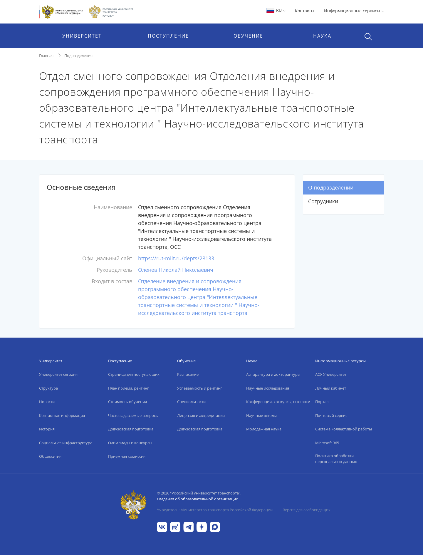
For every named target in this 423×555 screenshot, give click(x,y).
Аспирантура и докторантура (273, 374)
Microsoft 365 (327, 442)
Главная (46, 55)
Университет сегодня (58, 374)
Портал (321, 401)
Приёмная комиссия (126, 456)
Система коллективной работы (343, 429)
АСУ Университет (330, 374)
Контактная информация (62, 415)
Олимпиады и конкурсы (130, 442)
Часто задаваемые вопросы (133, 415)
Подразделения (78, 55)
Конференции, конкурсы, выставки (278, 401)
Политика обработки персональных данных (336, 458)
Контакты (304, 11)
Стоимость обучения (127, 401)
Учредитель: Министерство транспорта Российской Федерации (215, 509)
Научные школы (261, 415)
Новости (47, 401)
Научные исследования (267, 388)
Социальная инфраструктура (65, 442)
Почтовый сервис (331, 415)
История (47, 429)
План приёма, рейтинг (128, 388)
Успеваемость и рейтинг (199, 388)
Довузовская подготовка (130, 429)
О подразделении (330, 187)
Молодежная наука (263, 429)
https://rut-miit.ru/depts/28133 (176, 258)
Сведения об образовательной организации (197, 499)
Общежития (50, 456)
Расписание (188, 374)
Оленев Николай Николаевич (175, 269)
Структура (48, 388)
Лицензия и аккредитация (201, 415)
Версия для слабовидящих (306, 509)
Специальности (191, 401)
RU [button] (276, 10)
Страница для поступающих (134, 374)
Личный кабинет (330, 388)
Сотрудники (323, 201)
